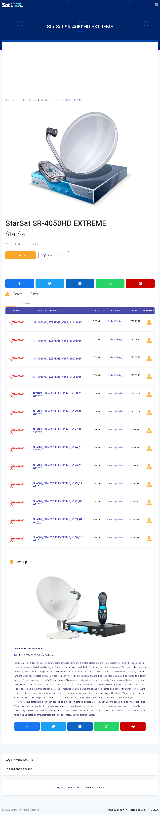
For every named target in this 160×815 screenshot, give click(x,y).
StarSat (45, 100)
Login (59, 786)
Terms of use (137, 809)
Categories (10, 100)
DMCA (154, 809)
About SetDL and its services (28, 648)
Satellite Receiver (28, 100)
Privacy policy (115, 809)
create (69, 786)
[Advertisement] (80, 66)
